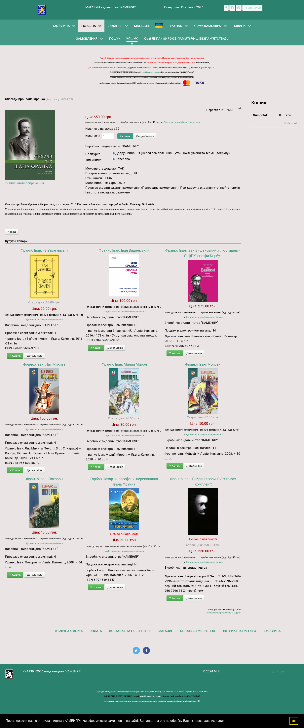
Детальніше (34, 355)
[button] (226, 721)
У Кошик (15, 355)
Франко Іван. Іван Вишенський (124, 250)
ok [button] (294, 720)
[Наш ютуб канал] (252, 8)
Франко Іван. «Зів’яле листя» (44, 250)
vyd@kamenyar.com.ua (151, 72)
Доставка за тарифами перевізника (182, 122)
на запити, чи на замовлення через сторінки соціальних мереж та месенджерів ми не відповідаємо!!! (152, 77)
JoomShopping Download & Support (223, 612)
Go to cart (290, 123)
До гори (276, 671)
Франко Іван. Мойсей (202, 364)
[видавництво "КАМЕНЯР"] (42, 9)
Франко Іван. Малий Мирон (124, 364)
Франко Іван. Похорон (44, 479)
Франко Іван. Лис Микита (44, 364)
